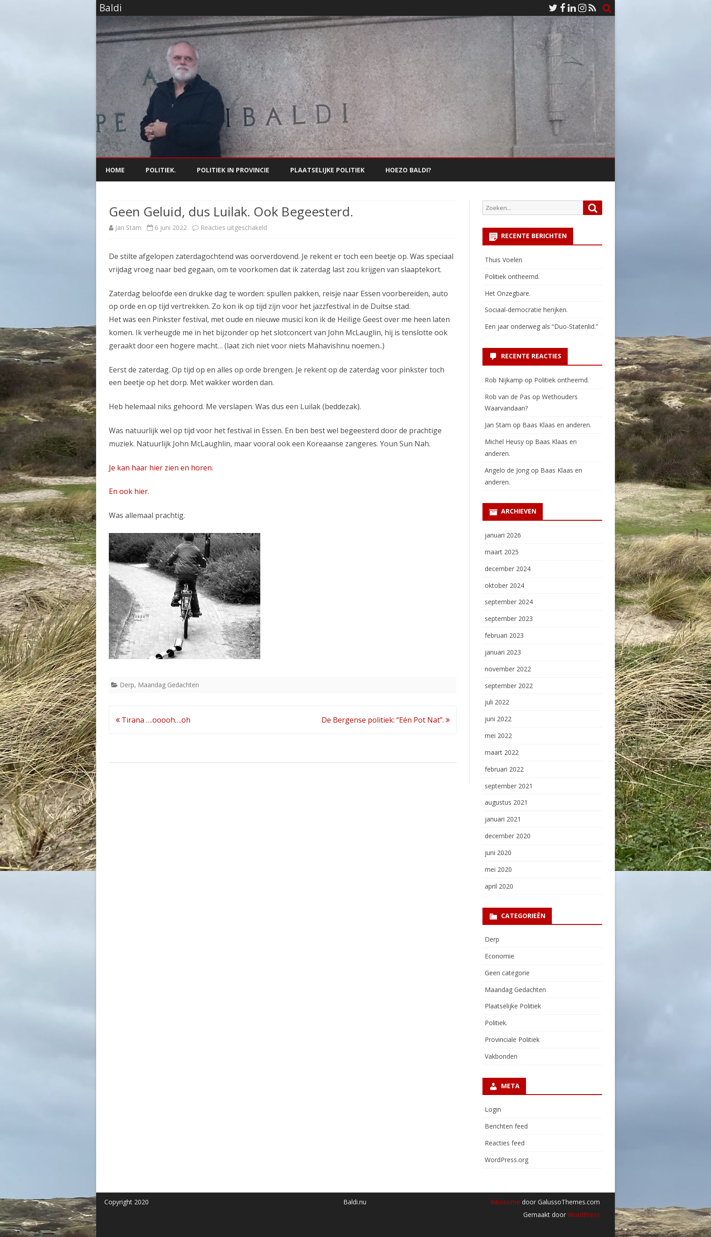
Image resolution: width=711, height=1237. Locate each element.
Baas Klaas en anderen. (556, 424)
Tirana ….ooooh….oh (153, 720)
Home (115, 170)
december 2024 (508, 568)
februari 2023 (504, 635)
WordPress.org (506, 1159)
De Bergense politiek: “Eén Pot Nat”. (385, 720)
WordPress (583, 1214)
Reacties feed (505, 1143)
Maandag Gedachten (168, 684)
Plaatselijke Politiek (327, 170)
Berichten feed (506, 1126)
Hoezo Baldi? (408, 170)
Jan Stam (128, 227)
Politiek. (161, 170)
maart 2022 (502, 752)
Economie (499, 956)
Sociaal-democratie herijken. (526, 309)
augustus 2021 (506, 802)
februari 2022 (504, 769)
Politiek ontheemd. (512, 276)
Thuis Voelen (503, 259)
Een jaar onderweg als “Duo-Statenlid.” (541, 326)
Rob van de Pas (508, 396)
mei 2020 (498, 869)
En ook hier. (129, 491)
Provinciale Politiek (512, 1039)
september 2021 (509, 786)
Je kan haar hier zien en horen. (161, 468)
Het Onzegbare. (508, 293)
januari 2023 (503, 652)
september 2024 (509, 601)
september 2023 (509, 618)
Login (493, 1109)
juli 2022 (497, 702)
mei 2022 (498, 735)
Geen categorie (507, 972)
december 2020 (508, 835)
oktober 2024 (504, 585)
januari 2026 (503, 535)
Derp (127, 684)
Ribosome (505, 1202)
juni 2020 (498, 852)
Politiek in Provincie (233, 170)
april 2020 (499, 886)
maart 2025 (502, 552)
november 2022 (508, 669)
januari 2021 (503, 819)
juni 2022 (498, 718)
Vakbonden (501, 1056)
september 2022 (509, 685)
